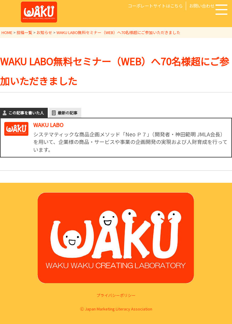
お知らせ (44, 32)
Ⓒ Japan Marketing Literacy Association (116, 308)
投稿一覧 (24, 32)
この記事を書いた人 (26, 112)
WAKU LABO (48, 124)
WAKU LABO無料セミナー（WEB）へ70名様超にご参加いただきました (118, 32)
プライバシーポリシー (116, 295)
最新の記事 (67, 112)
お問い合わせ (201, 5)
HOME (7, 32)
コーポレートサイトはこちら (155, 5)
